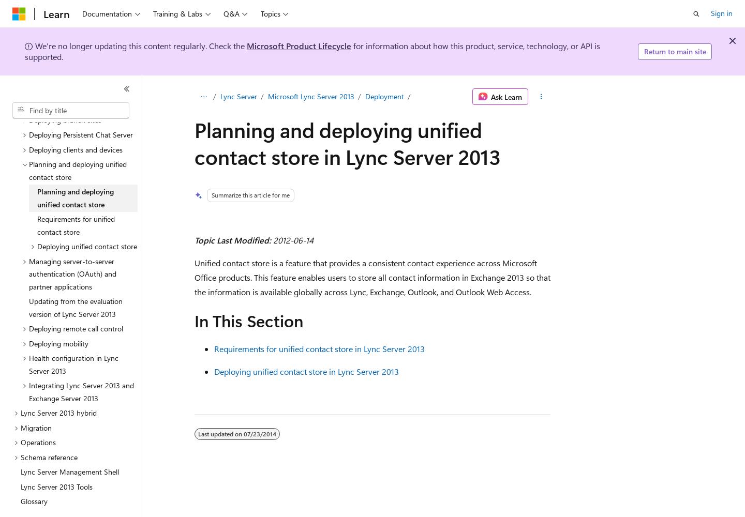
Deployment (384, 96)
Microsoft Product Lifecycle (299, 45)
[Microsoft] (19, 14)
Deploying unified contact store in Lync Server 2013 (306, 371)
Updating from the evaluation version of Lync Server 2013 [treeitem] (76, 279)
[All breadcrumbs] (204, 96)
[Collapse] (127, 89)
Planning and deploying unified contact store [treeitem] (75, 169)
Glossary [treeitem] (34, 473)
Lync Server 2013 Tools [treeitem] (57, 458)
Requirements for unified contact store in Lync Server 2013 (319, 348)
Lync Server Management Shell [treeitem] (70, 443)
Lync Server (238, 96)
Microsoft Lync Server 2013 (311, 96)
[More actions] (541, 96)
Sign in (722, 13)
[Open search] (696, 14)
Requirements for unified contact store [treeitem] (76, 197)
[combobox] (70, 110)
